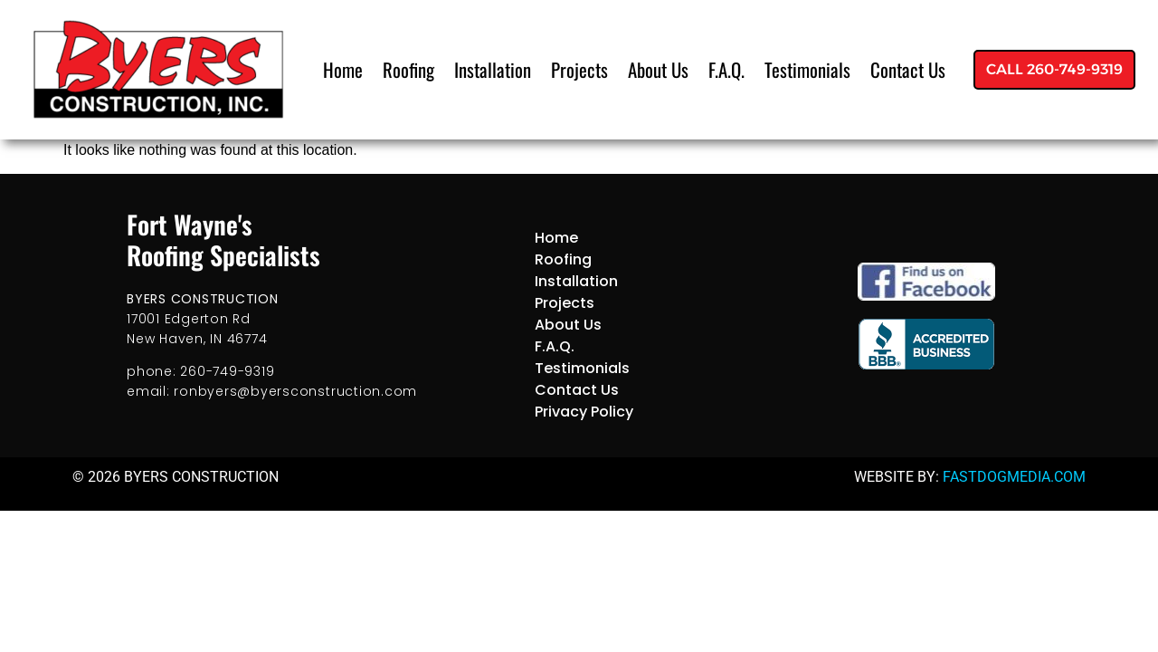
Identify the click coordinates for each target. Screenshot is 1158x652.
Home (343, 69)
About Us (658, 69)
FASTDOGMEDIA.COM (1014, 476)
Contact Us (907, 69)
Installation (492, 69)
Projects (579, 69)
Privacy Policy (584, 411)
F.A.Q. (726, 69)
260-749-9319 (227, 371)
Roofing (408, 69)
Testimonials (807, 69)
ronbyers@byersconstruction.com (295, 391)
